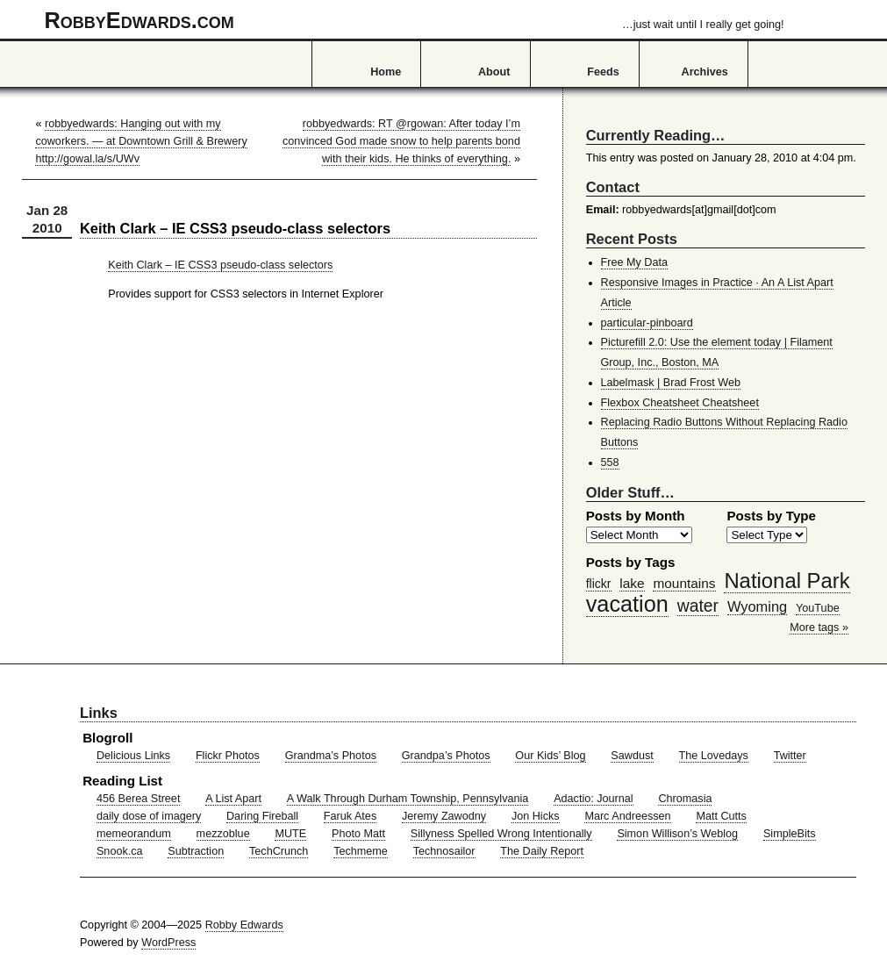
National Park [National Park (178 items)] (786, 580)
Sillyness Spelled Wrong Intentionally (501, 834)
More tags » (819, 627)
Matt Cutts (721, 816)
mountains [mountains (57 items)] (684, 583)
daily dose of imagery (149, 816)
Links (99, 713)
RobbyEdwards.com (414, 20)
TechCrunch (278, 851)
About (494, 72)
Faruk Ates (350, 816)
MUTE (290, 834)
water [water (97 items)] (698, 605)
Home (385, 72)
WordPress (168, 942)
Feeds (603, 72)
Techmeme (360, 851)
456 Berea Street (138, 798)
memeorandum (134, 834)
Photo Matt (358, 834)
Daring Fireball (262, 816)
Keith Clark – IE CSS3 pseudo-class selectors (220, 265)
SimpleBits (789, 834)
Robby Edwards (244, 925)
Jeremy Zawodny (444, 816)
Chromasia (685, 798)
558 (610, 462)
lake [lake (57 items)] (631, 583)
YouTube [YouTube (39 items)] (818, 608)
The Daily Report (541, 851)
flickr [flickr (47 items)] (599, 584)
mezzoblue (223, 834)
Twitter (790, 755)
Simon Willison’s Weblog (677, 834)
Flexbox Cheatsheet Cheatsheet (680, 403)
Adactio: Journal (593, 798)
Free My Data (634, 262)
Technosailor (444, 851)
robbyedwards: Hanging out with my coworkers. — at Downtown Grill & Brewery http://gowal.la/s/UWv (141, 141)
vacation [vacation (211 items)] (627, 604)
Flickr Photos (228, 755)
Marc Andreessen (627, 816)
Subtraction (196, 851)
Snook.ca (120, 851)
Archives (705, 72)
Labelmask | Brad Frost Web (671, 382)
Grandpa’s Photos (446, 755)
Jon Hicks (535, 816)
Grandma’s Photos (330, 755)
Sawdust (632, 755)
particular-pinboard (647, 323)
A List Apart (233, 798)
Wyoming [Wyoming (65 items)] (757, 606)
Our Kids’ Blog (550, 755)
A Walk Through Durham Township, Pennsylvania (408, 798)
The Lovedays (713, 755)
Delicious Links (133, 755)
